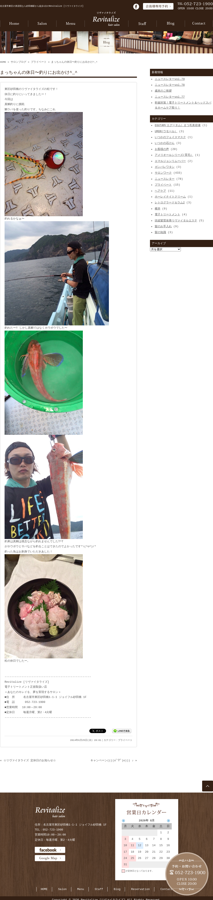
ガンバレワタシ (165, 167)
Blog (117, 889)
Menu (80, 889)
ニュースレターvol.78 (170, 85)
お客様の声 (162, 149)
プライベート (39, 62)
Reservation (140, 889)
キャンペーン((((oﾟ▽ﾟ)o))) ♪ (112, 760)
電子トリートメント (167, 214)
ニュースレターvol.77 (170, 97)
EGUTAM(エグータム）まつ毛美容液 (178, 125)
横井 (157, 209)
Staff (99, 889)
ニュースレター (165, 179)
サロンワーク (163, 173)
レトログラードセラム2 (170, 202)
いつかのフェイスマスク (170, 137)
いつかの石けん (165, 143)
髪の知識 (160, 232)
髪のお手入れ (163, 226)
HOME (3, 62)
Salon (62, 889)
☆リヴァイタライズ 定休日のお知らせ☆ (29, 760)
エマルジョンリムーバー (170, 161)
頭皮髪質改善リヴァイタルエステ (176, 221)
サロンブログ (18, 62)
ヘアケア (160, 191)
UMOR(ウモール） (166, 131)
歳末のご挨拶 (163, 91)
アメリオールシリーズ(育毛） (174, 155)
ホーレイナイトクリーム (170, 197)
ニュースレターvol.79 (170, 79)
